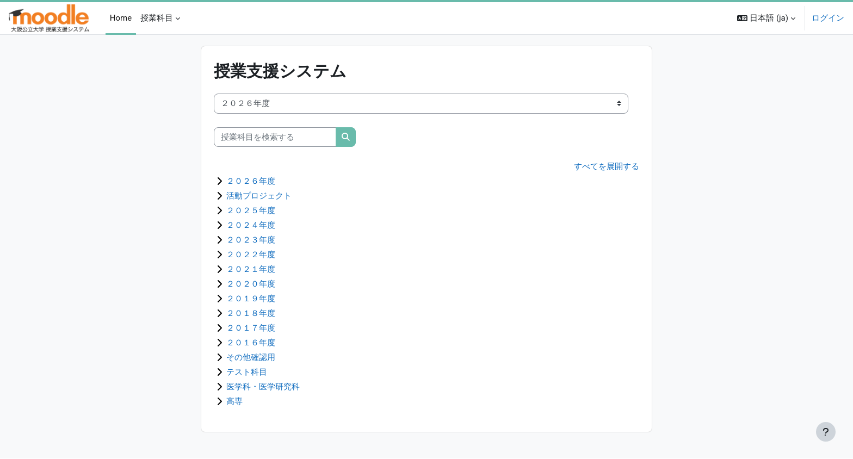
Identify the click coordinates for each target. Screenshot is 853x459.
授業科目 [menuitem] (156, 18)
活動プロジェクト (259, 196)
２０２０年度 (250, 284)
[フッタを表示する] (826, 432)
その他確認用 (250, 358)
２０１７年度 (250, 328)
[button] (766, 18)
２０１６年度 (250, 343)
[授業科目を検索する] (275, 137)
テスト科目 (246, 372)
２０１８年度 (250, 314)
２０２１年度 (250, 270)
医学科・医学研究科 (263, 387)
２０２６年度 (250, 182)
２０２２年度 (250, 255)
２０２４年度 (250, 226)
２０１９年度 (250, 299)
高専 (234, 402)
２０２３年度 (250, 240)
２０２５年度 (250, 211)
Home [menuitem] (121, 18)
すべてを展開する (606, 166)
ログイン (828, 18)
